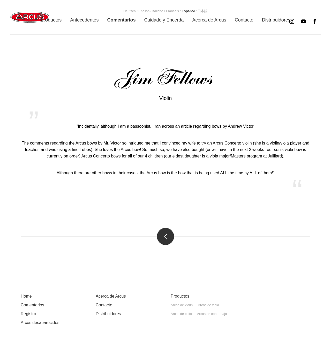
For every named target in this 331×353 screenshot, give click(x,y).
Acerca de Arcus (111, 296)
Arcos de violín (182, 305)
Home (26, 296)
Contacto (104, 305)
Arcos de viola (208, 305)
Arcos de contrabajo (212, 314)
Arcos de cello (181, 314)
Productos (180, 296)
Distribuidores (108, 314)
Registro (28, 314)
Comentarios (32, 305)
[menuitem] (51, 20)
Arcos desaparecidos (40, 322)
